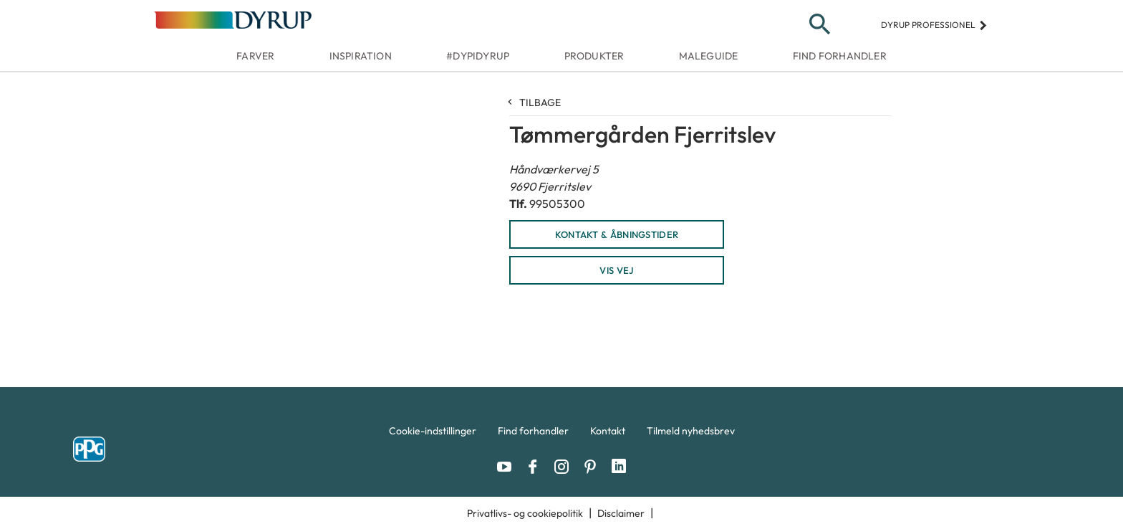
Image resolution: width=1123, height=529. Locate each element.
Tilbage (535, 102)
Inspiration (360, 55)
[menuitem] (432, 434)
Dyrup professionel (934, 24)
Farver (255, 55)
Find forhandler (840, 55)
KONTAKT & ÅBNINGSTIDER (617, 234)
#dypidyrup (477, 55)
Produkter (594, 55)
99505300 (557, 203)
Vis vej (616, 270)
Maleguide (708, 55)
